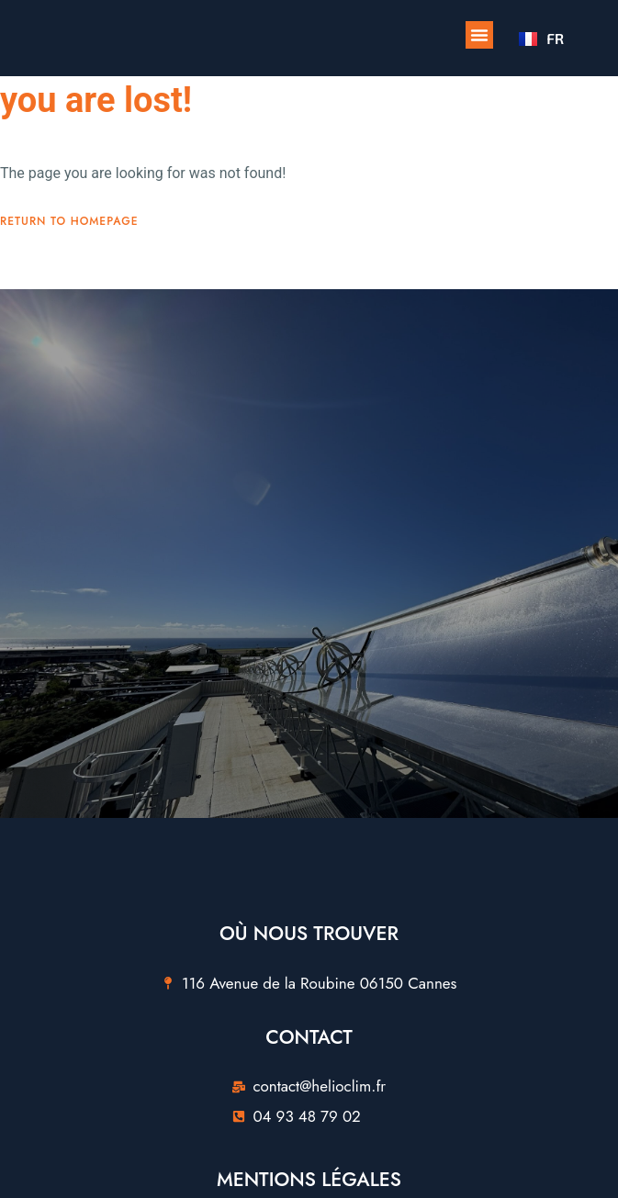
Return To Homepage (69, 221)
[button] (479, 35)
